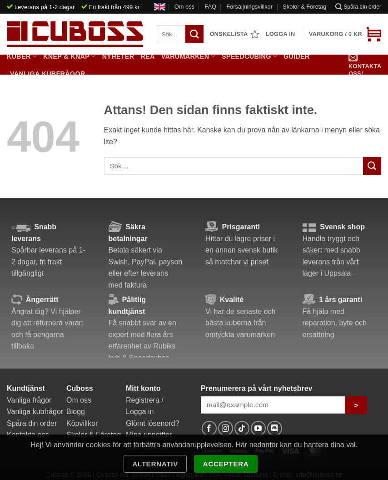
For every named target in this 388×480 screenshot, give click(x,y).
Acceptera (226, 464)
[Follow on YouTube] (258, 428)
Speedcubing (249, 56)
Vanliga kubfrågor (47, 73)
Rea (147, 56)
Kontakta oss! (364, 64)
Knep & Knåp (69, 56)
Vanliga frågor (29, 400)
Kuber (22, 56)
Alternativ (155, 464)
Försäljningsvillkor (249, 6)
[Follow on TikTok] (241, 428)
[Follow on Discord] (274, 428)
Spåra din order (358, 6)
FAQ (210, 6)
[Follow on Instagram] (225, 428)
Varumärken (188, 56)
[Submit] (372, 166)
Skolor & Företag (304, 6)
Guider (297, 56)
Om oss (184, 6)
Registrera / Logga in (145, 406)
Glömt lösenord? (152, 423)
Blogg (75, 411)
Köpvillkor (82, 423)
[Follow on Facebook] (209, 428)
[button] (345, 34)
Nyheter (118, 56)
